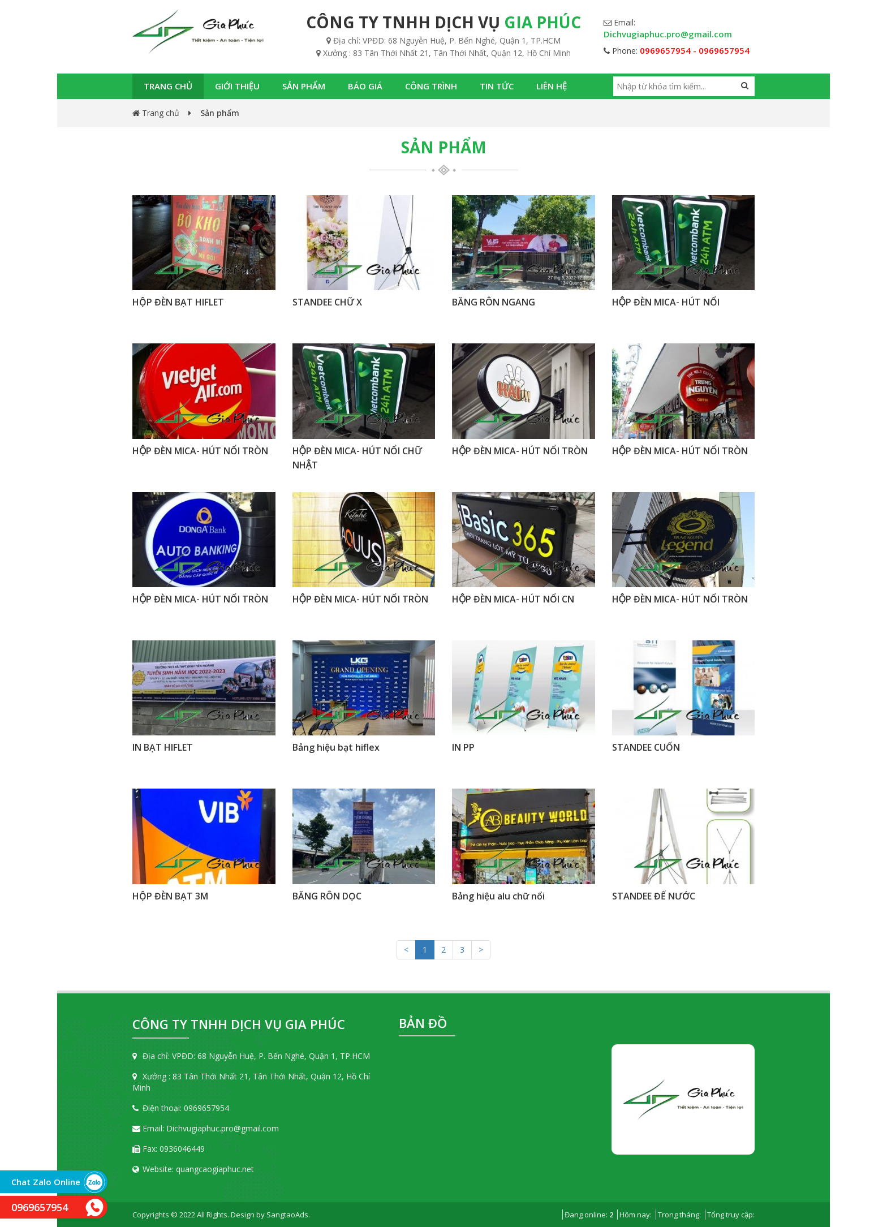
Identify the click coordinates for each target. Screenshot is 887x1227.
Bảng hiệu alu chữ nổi (498, 896)
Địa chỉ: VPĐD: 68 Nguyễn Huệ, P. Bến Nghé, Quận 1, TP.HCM (251, 1056)
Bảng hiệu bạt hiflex (336, 747)
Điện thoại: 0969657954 (180, 1108)
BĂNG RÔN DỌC (326, 896)
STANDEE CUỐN (646, 747)
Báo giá (365, 86)
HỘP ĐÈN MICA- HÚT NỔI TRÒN (200, 451)
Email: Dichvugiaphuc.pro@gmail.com (205, 1128)
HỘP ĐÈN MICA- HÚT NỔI (666, 302)
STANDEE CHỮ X (327, 302)
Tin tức (497, 86)
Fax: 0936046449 (168, 1148)
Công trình (431, 86)
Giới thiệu (237, 86)
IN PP (463, 747)
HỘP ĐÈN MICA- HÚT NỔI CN (513, 599)
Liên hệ (551, 86)
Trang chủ (168, 86)
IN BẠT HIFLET (162, 747)
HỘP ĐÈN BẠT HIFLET (178, 302)
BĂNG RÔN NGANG (493, 302)
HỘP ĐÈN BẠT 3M (170, 896)
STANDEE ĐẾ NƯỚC (653, 896)
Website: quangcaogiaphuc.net (193, 1169)
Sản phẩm (303, 86)
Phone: (677, 50)
